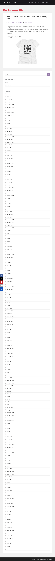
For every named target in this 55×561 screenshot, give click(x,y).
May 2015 (9, 302)
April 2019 (9, 177)
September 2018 (10, 195)
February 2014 (10, 343)
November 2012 (10, 383)
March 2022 (9, 96)
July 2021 (9, 118)
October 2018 (10, 193)
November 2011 (10, 415)
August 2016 (9, 262)
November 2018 (10, 190)
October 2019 (10, 166)
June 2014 (9, 332)
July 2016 (9, 265)
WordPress (50, 559)
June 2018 (9, 203)
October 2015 (10, 289)
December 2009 (10, 471)
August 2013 (9, 359)
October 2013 (10, 353)
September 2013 (10, 356)
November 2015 (10, 286)
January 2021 (9, 134)
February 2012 (10, 407)
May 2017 (9, 238)
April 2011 (9, 434)
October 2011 (10, 418)
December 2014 (10, 316)
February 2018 (10, 214)
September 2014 (10, 324)
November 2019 (10, 163)
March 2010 (9, 468)
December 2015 (10, 284)
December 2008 (10, 498)
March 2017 (9, 244)
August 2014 (9, 327)
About (6, 82)
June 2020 (9, 150)
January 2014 (9, 345)
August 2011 (9, 423)
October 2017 (10, 225)
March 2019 (9, 179)
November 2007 (10, 533)
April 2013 (9, 369)
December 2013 (10, 348)
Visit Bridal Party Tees (33, 2)
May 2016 (9, 270)
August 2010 (9, 455)
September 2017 (10, 227)
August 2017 (9, 230)
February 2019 (10, 182)
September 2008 (10, 506)
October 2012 (10, 385)
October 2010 (10, 450)
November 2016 (10, 254)
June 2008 (9, 514)
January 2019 (9, 185)
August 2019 (9, 169)
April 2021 (9, 126)
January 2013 (9, 377)
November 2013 (10, 351)
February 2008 (10, 525)
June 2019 (9, 171)
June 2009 (9, 482)
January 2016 (9, 281)
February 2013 (10, 375)
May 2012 (9, 399)
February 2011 (10, 439)
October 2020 (10, 139)
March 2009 (9, 490)
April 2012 (9, 401)
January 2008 (9, 527)
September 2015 (10, 292)
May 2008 (9, 517)
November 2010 (10, 447)
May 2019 (9, 174)
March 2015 (9, 308)
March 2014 (9, 340)
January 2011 (9, 442)
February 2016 (10, 278)
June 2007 (9, 546)
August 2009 (9, 476)
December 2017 (10, 219)
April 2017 (9, 241)
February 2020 (10, 158)
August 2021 (9, 115)
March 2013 (9, 372)
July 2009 (9, 479)
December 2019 (10, 161)
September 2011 (10, 420)
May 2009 (9, 484)
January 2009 (9, 495)
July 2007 (9, 543)
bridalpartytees (19, 22)
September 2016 (10, 260)
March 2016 (9, 276)
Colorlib (41, 559)
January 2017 (9, 249)
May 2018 (9, 206)
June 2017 (9, 235)
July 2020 (9, 147)
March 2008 (9, 522)
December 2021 (10, 104)
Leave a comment (28, 22)
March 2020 (9, 155)
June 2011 (9, 428)
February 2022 (10, 99)
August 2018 (9, 198)
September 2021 (10, 112)
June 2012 (9, 396)
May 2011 (9, 431)
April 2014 (9, 337)
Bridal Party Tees (10, 2)
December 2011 (10, 412)
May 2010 (9, 463)
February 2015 (10, 310)
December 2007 (10, 530)
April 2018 (9, 209)
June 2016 (9, 268)
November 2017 (10, 222)
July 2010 (9, 458)
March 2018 (9, 211)
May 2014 (9, 335)
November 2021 (10, 107)
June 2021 (9, 120)
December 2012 (10, 380)
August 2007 (9, 541)
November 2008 (10, 501)
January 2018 (9, 217)
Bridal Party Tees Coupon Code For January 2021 (27, 17)
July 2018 (9, 201)
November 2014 (10, 318)
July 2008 (9, 511)
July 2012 (9, 393)
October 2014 (10, 321)
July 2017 (9, 233)
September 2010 (10, 452)
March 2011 (9, 436)
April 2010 (9, 466)
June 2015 (9, 300)
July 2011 (9, 426)
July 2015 (9, 297)
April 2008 (9, 519)
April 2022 (9, 94)
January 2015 (9, 313)
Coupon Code (8, 85)
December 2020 (10, 136)
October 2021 (10, 110)
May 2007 (9, 549)
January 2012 (9, 410)
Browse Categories (45, 2)
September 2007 (10, 538)
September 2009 (10, 474)
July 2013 (9, 361)
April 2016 (9, 273)
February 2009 (10, 493)
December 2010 (10, 444)
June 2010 (9, 460)
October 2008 (10, 503)
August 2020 (9, 144)
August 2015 (9, 294)
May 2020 (9, 152)
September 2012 (10, 388)
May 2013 (9, 367)
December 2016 (10, 252)
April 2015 (9, 305)
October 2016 (10, 257)
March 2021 (9, 128)
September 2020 (10, 142)
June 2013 (9, 364)
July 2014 (9, 329)
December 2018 (10, 187)
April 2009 (9, 487)
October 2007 (10, 535)
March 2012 (9, 404)
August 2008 (9, 509)
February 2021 (10, 131)
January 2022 (9, 102)
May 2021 (9, 123)
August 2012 (9, 391)
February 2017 (10, 246)
